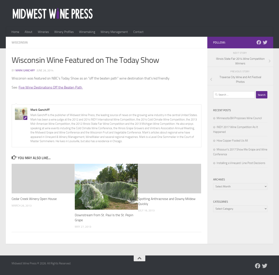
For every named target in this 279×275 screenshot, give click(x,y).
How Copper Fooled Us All (232, 140)
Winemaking (87, 32)
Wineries (43, 32)
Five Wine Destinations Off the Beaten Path (51, 87)
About (28, 32)
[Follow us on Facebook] (259, 42)
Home (15, 32)
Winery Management (114, 32)
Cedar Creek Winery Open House (34, 199)
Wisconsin (20, 42)
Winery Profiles (64, 32)
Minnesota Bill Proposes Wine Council (239, 118)
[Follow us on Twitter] (265, 42)
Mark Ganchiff (25, 70)
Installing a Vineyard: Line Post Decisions (241, 163)
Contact (138, 32)
